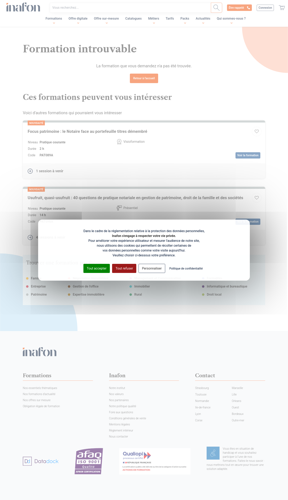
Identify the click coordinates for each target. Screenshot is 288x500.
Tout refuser (124, 268)
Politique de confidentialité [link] (186, 268)
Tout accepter (96, 268)
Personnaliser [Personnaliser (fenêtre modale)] (152, 268)
